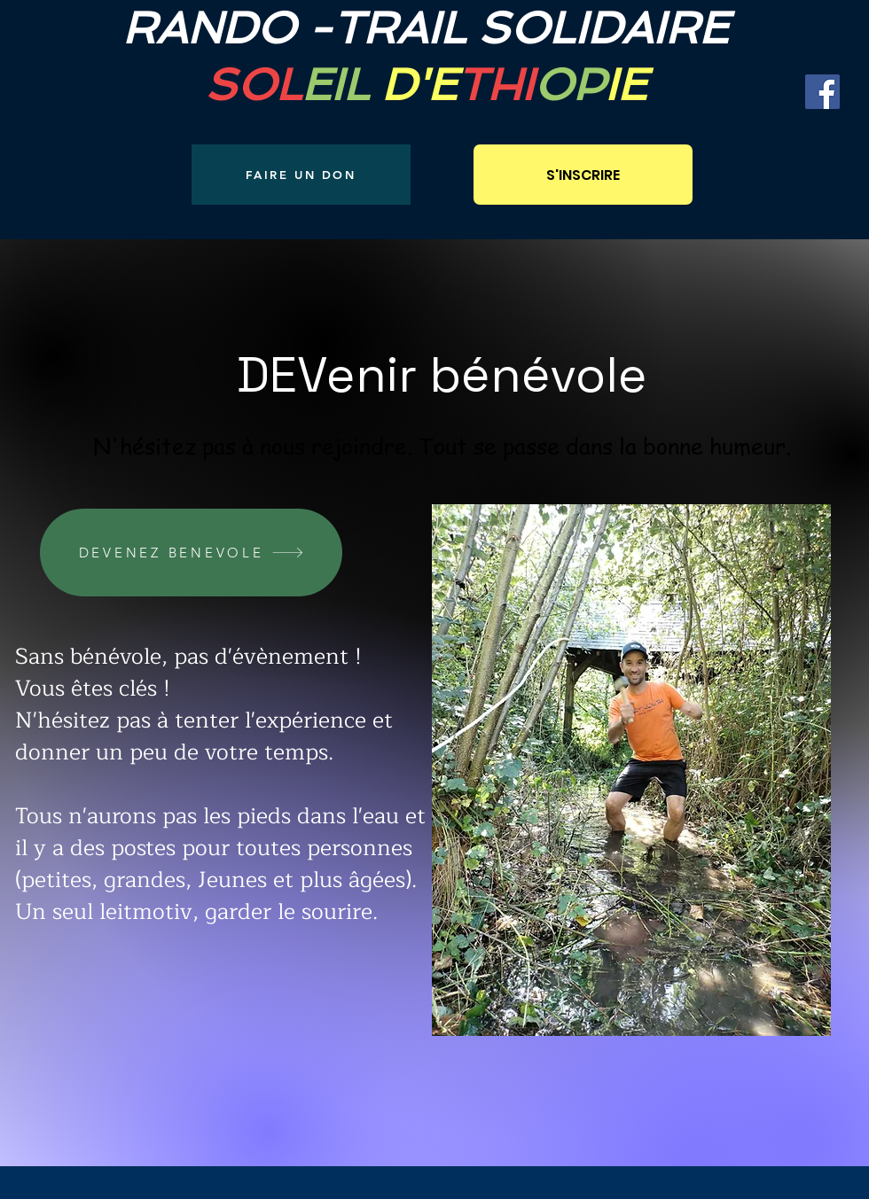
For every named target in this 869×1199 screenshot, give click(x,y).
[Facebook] (822, 91)
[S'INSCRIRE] (583, 174)
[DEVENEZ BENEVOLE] (191, 552)
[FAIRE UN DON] (301, 174)
